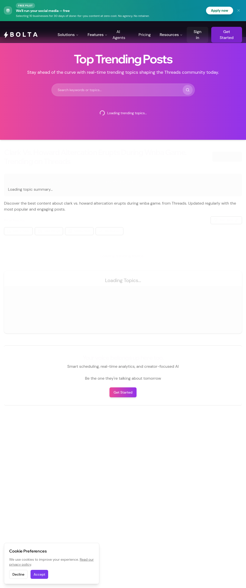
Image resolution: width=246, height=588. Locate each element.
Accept (39, 574)
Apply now (219, 10)
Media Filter (79, 231)
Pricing (145, 29)
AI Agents (118, 29)
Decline (18, 574)
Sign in (197, 29)
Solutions (68, 29)
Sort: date (226, 220)
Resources (171, 29)
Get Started (227, 29)
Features (98, 29)
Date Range (49, 231)
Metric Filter (18, 231)
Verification (109, 231)
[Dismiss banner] (238, 10)
